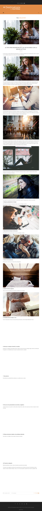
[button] (11, 1)
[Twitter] (18, 3)
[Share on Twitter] (36, 493)
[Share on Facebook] (35, 493)
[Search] (38, 12)
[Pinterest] (21, 3)
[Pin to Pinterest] (37, 493)
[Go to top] (21, 509)
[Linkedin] (24, 503)
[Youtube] (24, 3)
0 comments (14, 493)
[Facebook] (17, 3)
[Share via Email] (38, 493)
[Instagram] (20, 3)
